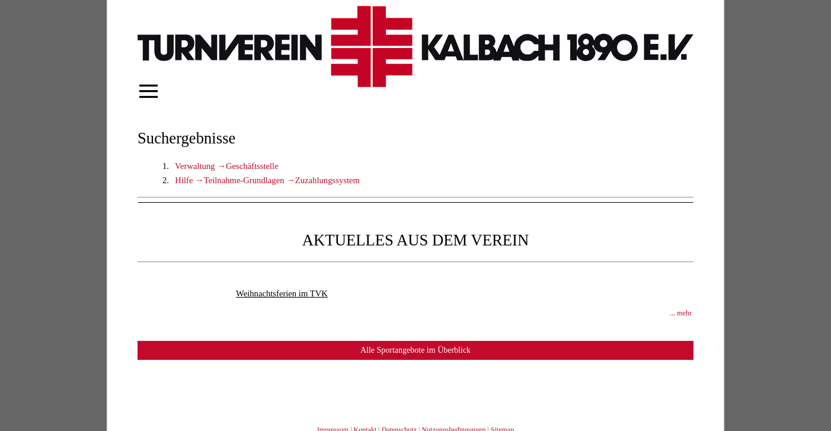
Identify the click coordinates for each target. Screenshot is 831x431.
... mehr (681, 313)
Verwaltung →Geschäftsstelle (227, 166)
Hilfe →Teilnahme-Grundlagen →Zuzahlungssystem (267, 180)
